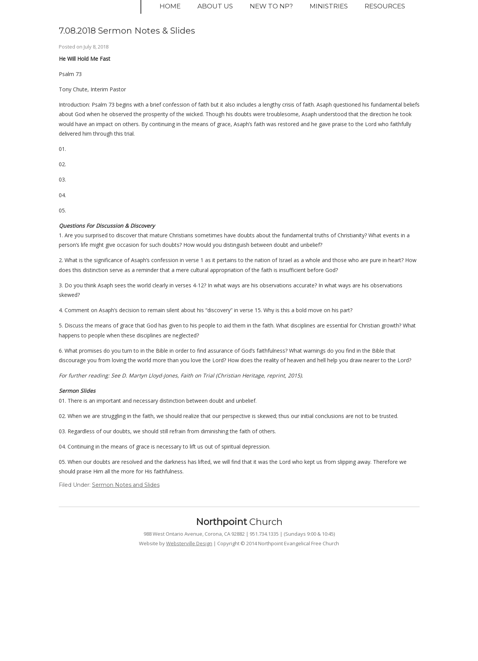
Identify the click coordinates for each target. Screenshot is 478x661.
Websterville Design (189, 543)
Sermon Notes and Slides (126, 484)
